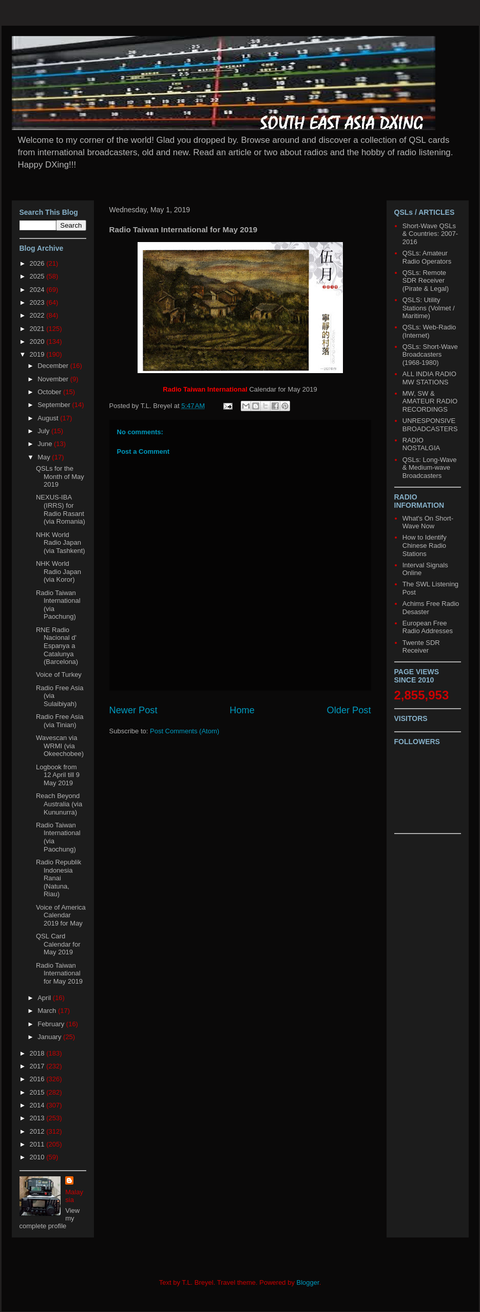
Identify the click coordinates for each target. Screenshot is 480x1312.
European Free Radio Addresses (427, 627)
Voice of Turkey (59, 674)
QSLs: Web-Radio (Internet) (429, 331)
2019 (38, 354)
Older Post (349, 710)
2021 (38, 328)
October (50, 392)
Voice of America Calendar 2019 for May (61, 915)
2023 (38, 302)
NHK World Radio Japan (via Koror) (58, 571)
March (47, 1010)
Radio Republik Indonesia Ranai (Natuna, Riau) (58, 878)
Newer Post (133, 710)
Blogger (308, 1282)
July (44, 431)
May (44, 457)
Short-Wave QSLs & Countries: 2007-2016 (430, 234)
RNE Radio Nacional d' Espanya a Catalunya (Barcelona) (57, 646)
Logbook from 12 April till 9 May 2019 (58, 775)
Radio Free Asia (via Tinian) (60, 721)
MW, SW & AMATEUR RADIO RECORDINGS (429, 401)
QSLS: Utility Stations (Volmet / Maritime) (428, 308)
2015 (38, 1092)
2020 (38, 341)
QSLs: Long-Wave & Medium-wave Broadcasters (429, 467)
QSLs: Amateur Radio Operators (426, 257)
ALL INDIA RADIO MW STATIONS (429, 378)
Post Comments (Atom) (184, 731)
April (45, 998)
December (53, 365)
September (54, 405)
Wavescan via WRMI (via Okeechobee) (60, 745)
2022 (38, 315)
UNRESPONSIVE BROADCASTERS (430, 425)
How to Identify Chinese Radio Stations (424, 545)
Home (242, 710)
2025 (38, 276)
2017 (38, 1066)
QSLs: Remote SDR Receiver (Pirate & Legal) (425, 280)
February (51, 1024)
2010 (38, 1157)
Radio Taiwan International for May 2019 (59, 973)
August (48, 418)
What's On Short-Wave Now (427, 522)
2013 (38, 1118)
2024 (38, 289)
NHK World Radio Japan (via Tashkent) (60, 543)
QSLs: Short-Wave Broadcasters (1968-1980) (430, 354)
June (45, 444)
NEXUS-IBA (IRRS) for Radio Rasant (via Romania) (60, 509)
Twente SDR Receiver (421, 647)
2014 (38, 1105)
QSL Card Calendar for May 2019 (58, 944)
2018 (38, 1053)
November (53, 379)
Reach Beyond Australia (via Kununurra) (59, 804)
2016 (38, 1079)
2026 (38, 263)
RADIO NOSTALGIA (421, 444)
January (50, 1037)
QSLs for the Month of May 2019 (60, 476)
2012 (38, 1131)
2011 (38, 1144)
